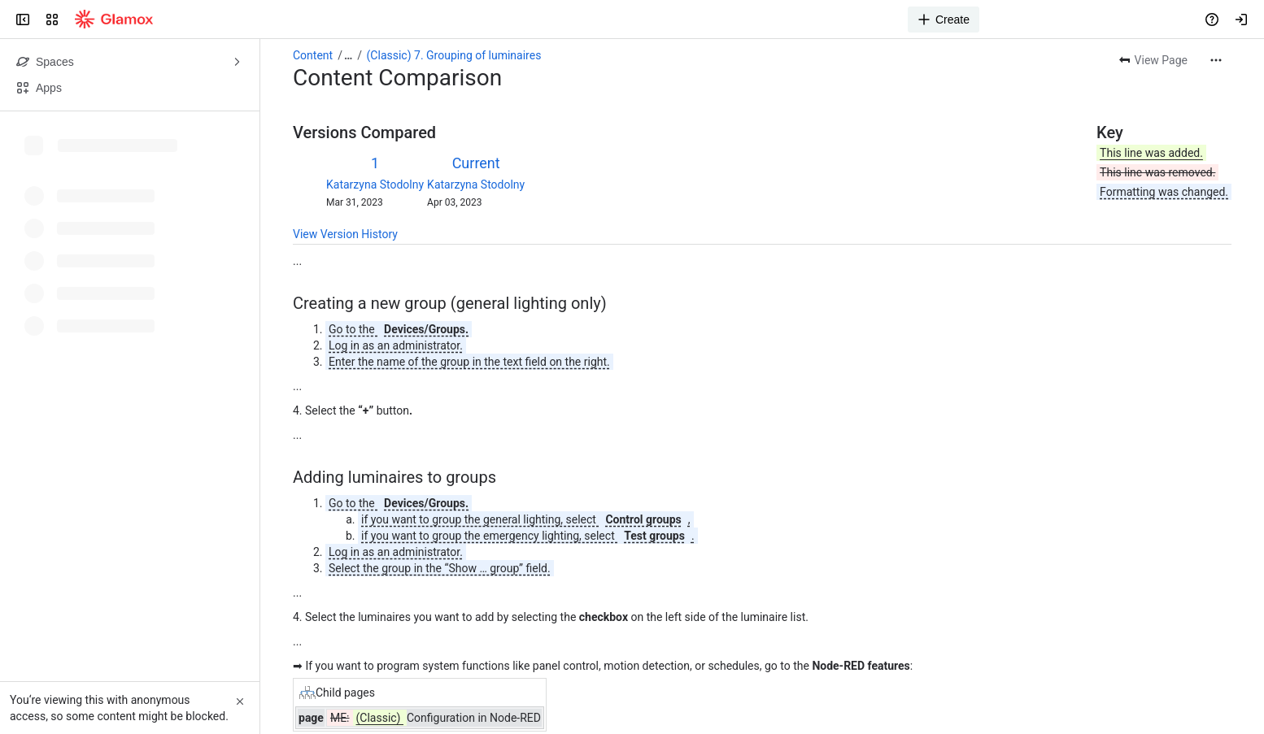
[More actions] (1216, 60)
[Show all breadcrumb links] (348, 55)
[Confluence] (114, 20)
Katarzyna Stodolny (375, 184)
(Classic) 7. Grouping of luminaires (454, 55)
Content (313, 55)
